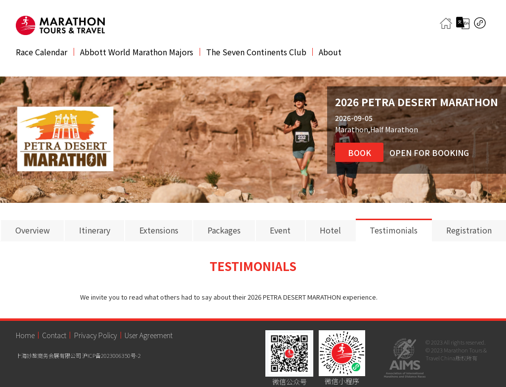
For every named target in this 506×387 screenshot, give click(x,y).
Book (359, 152)
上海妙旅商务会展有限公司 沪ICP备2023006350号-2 (78, 355)
